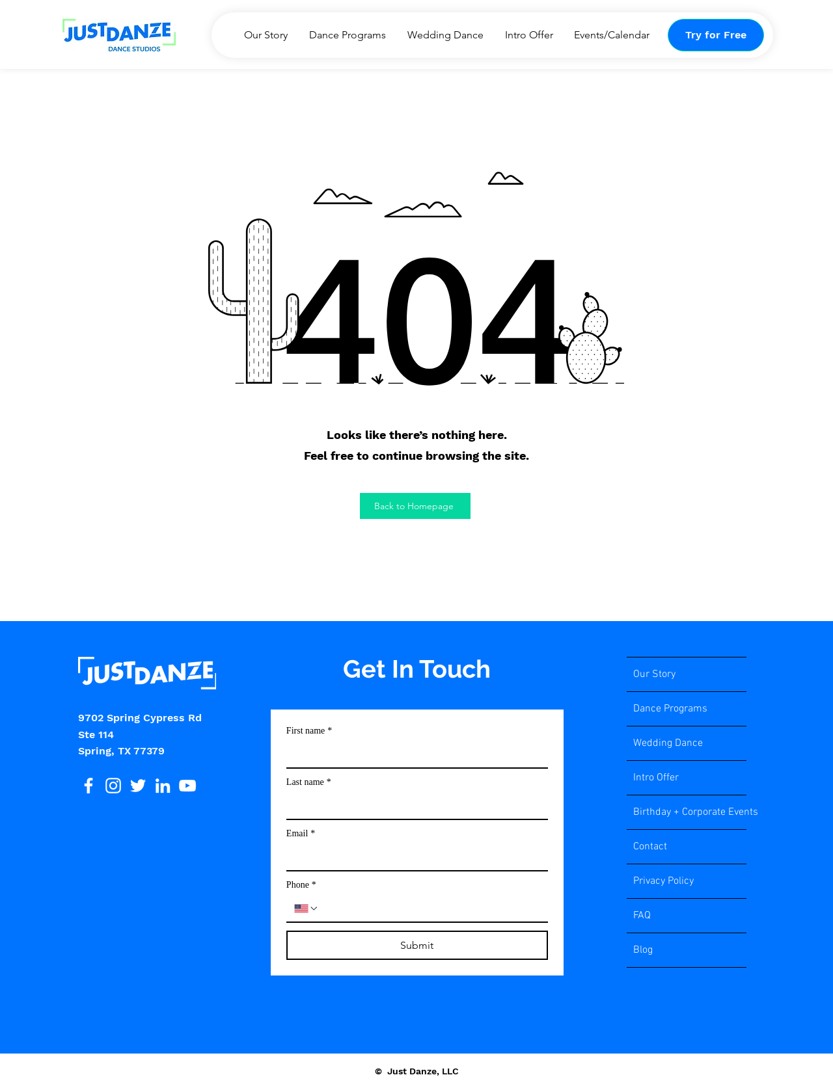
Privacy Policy (663, 881)
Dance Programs (670, 708)
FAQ (642, 915)
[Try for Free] (716, 35)
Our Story (654, 674)
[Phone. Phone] (429, 909)
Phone (301, 884)
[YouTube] (187, 785)
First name (309, 730)
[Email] (413, 857)
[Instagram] (113, 785)
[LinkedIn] (162, 785)
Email (300, 833)
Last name (308, 782)
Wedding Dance (668, 743)
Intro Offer (656, 777)
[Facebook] (88, 785)
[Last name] (413, 806)
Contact (650, 846)
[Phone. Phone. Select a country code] (306, 908)
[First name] (413, 754)
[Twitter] (138, 785)
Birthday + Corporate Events (689, 812)
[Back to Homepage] (415, 506)
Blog (643, 950)
